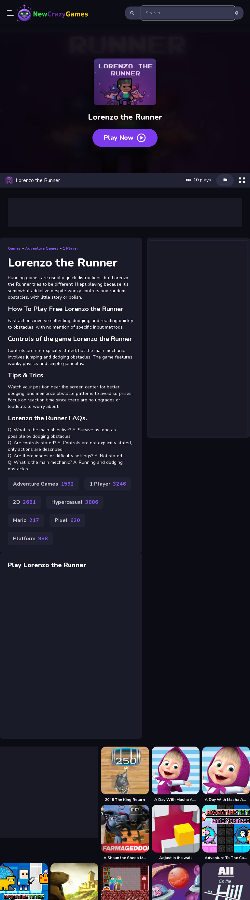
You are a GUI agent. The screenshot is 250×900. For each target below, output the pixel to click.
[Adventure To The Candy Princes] (226, 832)
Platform (30, 538)
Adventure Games (42, 248)
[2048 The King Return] (125, 774)
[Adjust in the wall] (176, 832)
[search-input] (188, 13)
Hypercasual (74, 502)
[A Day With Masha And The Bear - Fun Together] (226, 774)
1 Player (70, 248)
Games (14, 248)
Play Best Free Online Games (53, 13)
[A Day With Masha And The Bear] (176, 774)
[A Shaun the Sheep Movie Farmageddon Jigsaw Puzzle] (125, 832)
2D (24, 502)
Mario (26, 520)
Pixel (67, 520)
